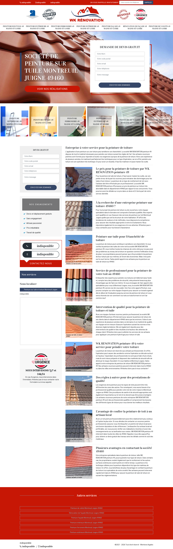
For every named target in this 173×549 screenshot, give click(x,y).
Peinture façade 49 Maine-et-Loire (111, 27)
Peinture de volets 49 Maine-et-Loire (159, 27)
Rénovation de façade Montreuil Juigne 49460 (86, 513)
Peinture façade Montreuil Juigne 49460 (86, 518)
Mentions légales (146, 545)
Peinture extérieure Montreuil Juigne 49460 (86, 532)
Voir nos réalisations (52, 88)
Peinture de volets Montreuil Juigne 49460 (86, 508)
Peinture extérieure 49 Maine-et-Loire (37, 27)
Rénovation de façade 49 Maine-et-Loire (135, 27)
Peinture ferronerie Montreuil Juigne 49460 (86, 527)
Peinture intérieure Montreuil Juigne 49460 (86, 523)
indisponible (25, 2)
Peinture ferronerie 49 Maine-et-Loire (62, 27)
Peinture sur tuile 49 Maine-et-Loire (13, 27)
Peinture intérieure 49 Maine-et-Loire (87, 27)
